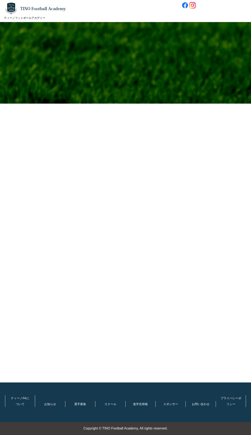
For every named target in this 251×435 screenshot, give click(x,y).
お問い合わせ (201, 404)
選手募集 (80, 404)
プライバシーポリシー (231, 401)
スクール (110, 404)
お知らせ (50, 404)
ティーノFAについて (20, 401)
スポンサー (170, 404)
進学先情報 (140, 404)
